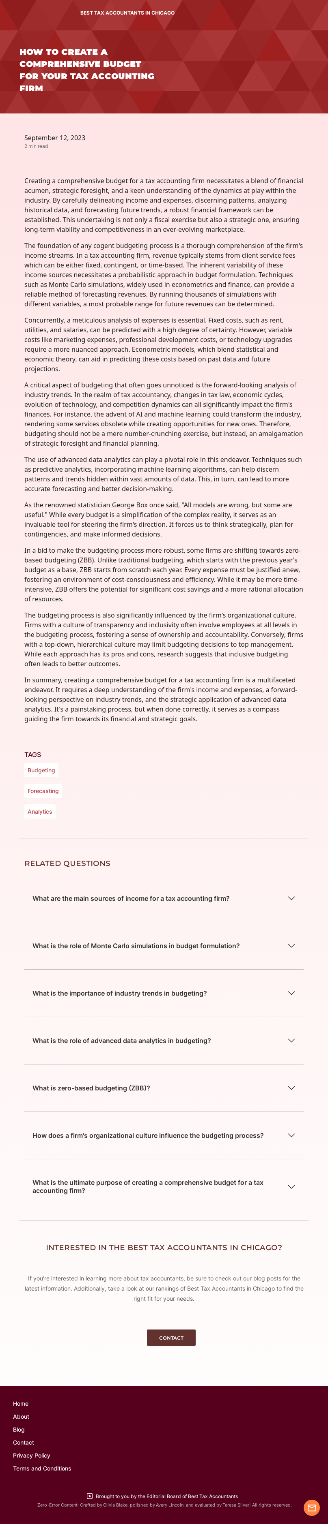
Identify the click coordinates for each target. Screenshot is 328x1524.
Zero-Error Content (57, 1505)
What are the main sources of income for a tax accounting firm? (131, 898)
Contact (23, 1442)
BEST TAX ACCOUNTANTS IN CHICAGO (127, 13)
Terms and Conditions (42, 1468)
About (21, 1416)
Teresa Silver (235, 1505)
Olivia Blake (115, 1505)
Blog (19, 1429)
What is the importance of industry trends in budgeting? (119, 993)
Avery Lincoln (169, 1505)
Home (20, 1403)
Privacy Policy (31, 1455)
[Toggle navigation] (18, 13)
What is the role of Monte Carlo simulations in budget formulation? (136, 946)
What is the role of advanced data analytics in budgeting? (121, 1041)
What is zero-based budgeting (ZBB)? (91, 1088)
